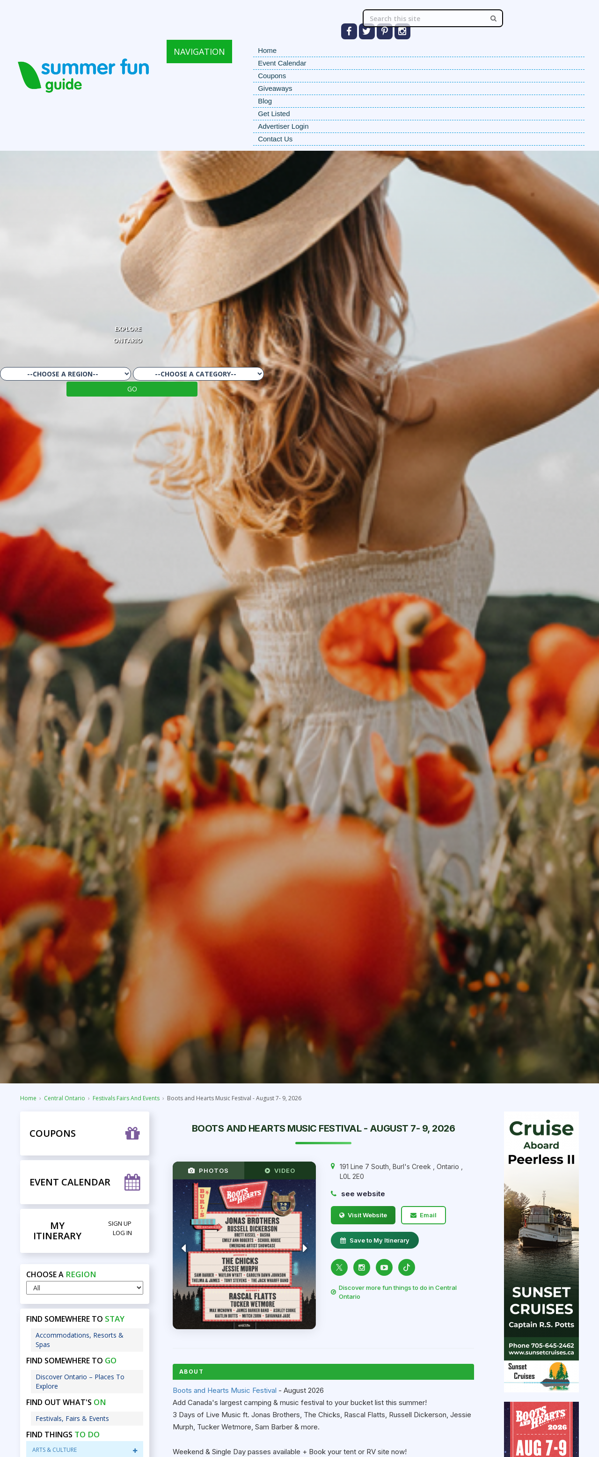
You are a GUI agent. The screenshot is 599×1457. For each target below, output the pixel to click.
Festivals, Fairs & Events (72, 1418)
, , (401, 1171)
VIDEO (280, 1170)
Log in (122, 1233)
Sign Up (119, 1223)
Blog (265, 101)
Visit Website (363, 1215)
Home (267, 50)
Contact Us (275, 139)
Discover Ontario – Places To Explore (80, 1381)
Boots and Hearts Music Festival (225, 1390)
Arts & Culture (84, 1450)
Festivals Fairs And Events (126, 1098)
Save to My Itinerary (374, 1240)
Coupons (272, 76)
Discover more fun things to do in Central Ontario (394, 1292)
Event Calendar (282, 63)
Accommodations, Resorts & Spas (80, 1340)
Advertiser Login (283, 126)
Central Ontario (64, 1098)
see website (363, 1193)
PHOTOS (208, 1170)
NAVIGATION (199, 51)
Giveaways (275, 88)
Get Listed (274, 114)
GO (132, 388)
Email (423, 1215)
